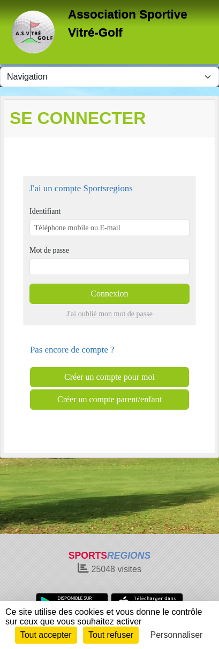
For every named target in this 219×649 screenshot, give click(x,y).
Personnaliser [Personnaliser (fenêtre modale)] (176, 634)
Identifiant (45, 211)
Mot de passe (49, 250)
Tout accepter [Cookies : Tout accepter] (46, 634)
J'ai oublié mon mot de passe (109, 314)
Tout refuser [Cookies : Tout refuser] (110, 634)
